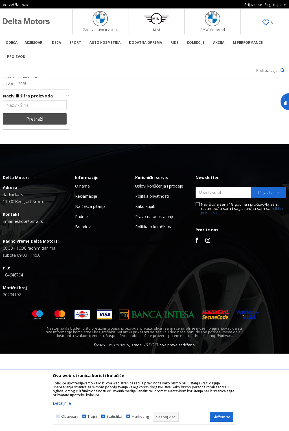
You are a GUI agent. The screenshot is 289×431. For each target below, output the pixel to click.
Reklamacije (86, 273)
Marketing (140, 416)
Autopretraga (219, 90)
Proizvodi (61, 81)
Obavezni (69, 416)
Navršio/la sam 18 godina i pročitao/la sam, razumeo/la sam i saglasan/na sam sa (243, 286)
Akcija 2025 (17, 161)
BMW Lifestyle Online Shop (26, 81)
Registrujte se (275, 4)
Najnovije (15, 140)
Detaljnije (62, 403)
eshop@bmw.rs (29, 298)
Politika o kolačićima (153, 304)
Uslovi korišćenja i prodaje (159, 263)
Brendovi (83, 304)
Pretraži (34, 196)
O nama (82, 263)
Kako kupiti (145, 284)
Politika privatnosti (152, 273)
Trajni (92, 416)
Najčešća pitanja (90, 284)
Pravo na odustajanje (154, 294)
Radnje (81, 294)
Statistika (114, 416)
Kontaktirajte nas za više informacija (36, 147)
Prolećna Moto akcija (24, 154)
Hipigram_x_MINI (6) (24, 121)
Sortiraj (247, 90)
